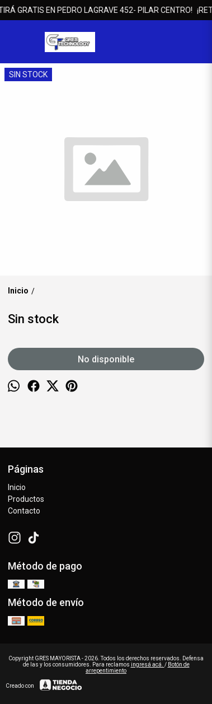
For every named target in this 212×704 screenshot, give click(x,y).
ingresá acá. (147, 664)
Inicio (17, 487)
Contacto (24, 510)
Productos (26, 499)
